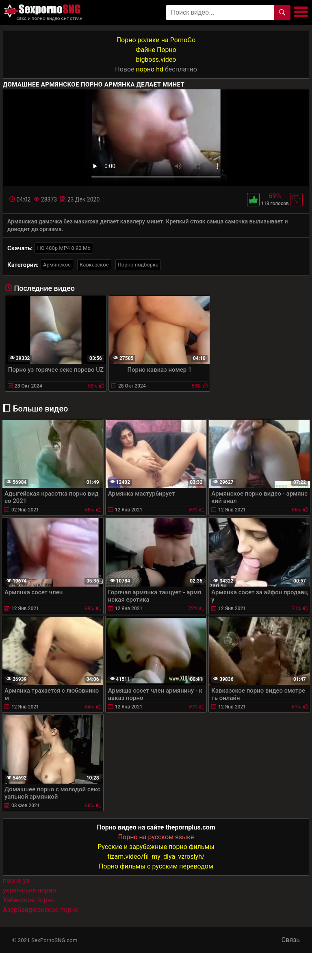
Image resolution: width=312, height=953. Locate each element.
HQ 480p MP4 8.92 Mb (63, 248)
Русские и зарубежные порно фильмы (156, 847)
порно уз (16, 880)
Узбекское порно (29, 900)
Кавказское (94, 265)
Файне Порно (156, 50)
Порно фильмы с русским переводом (156, 866)
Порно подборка (138, 265)
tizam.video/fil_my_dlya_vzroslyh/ (155, 856)
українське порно (29, 890)
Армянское (57, 265)
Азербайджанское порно (41, 910)
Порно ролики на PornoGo (156, 40)
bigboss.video (156, 59)
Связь (291, 940)
